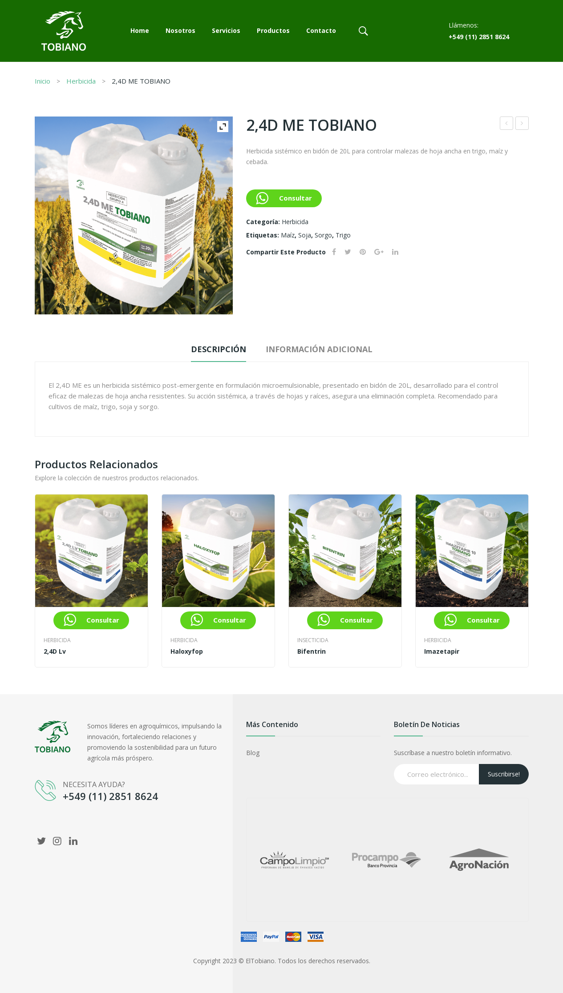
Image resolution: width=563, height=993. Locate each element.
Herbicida (81, 80)
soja (304, 235)
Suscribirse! (504, 774)
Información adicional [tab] (319, 349)
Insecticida (312, 640)
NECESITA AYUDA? (94, 784)
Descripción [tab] (218, 349)
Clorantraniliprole (506, 124)
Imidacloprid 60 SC (522, 124)
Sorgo (323, 235)
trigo (343, 235)
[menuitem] (139, 31)
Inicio (42, 80)
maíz (288, 235)
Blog (252, 752)
